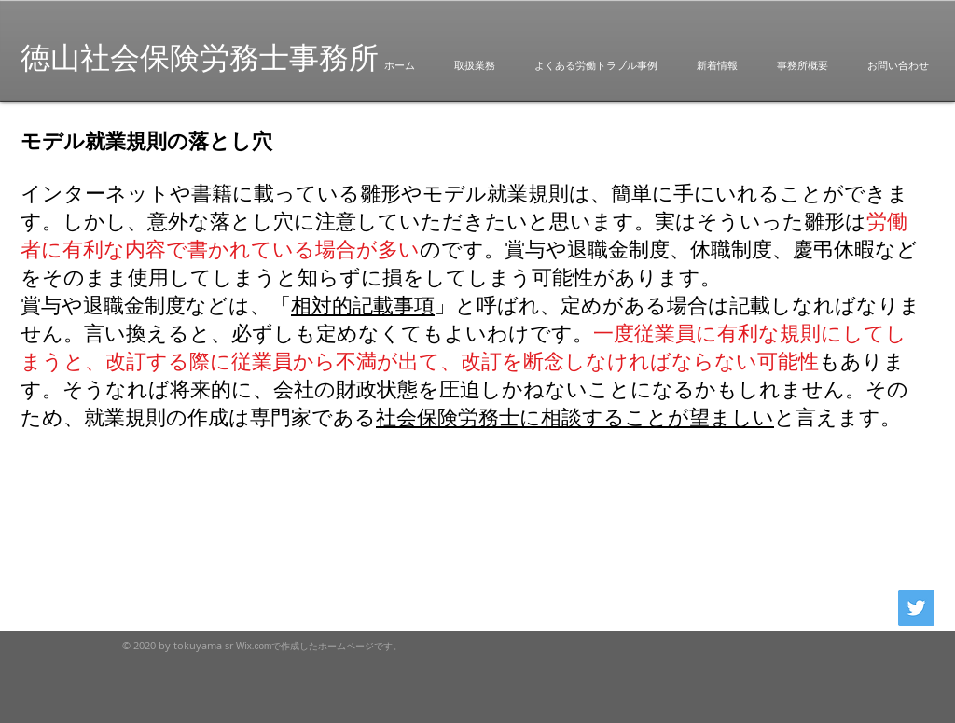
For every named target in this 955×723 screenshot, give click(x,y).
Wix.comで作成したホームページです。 (319, 646)
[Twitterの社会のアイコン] (916, 608)
